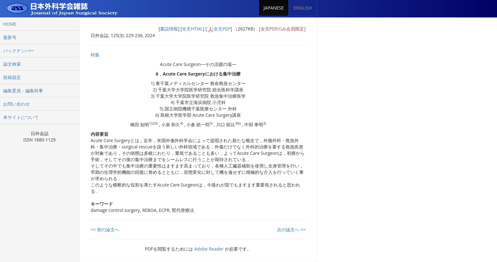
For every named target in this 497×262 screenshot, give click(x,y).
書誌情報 (169, 29)
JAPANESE (274, 8)
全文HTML (192, 29)
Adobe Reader (208, 249)
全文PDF (222, 29)
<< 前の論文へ (105, 229)
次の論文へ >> (291, 229)
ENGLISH (303, 8)
